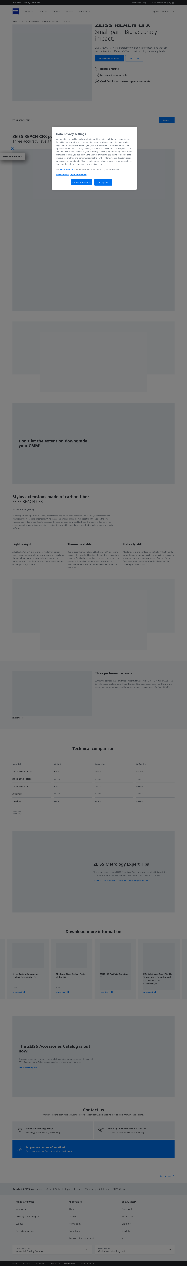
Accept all (103, 182)
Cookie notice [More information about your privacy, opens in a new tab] (62, 174)
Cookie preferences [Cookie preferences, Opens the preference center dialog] (81, 182)
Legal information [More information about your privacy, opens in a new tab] (78, 174)
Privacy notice (66, 169)
